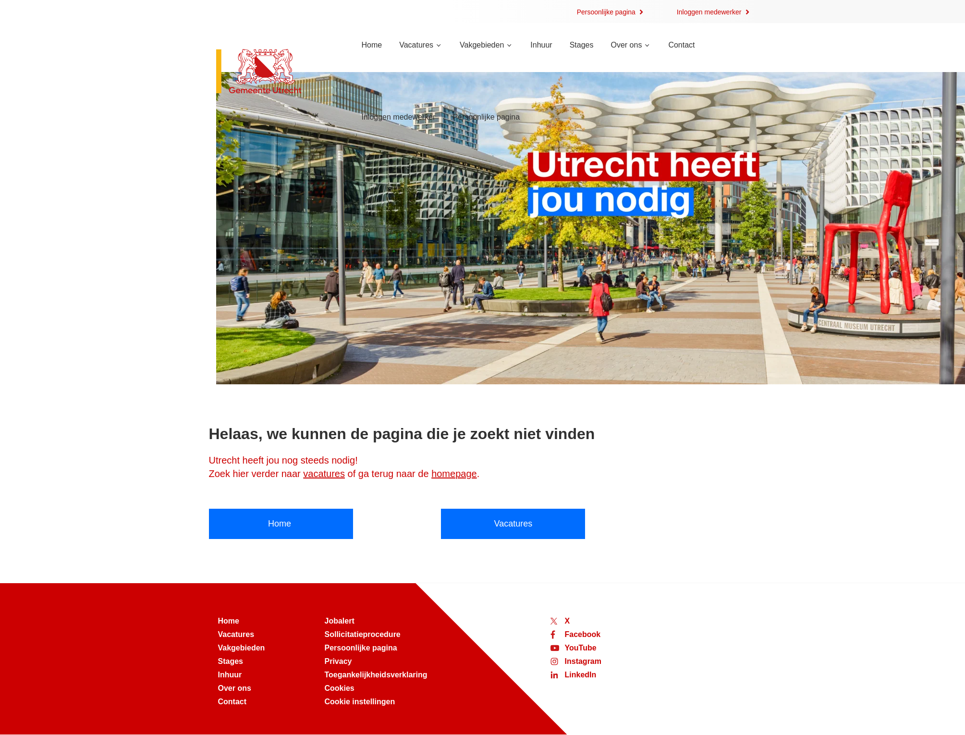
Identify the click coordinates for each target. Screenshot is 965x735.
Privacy (338, 661)
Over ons (626, 45)
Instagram (583, 661)
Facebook (583, 634)
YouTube (581, 648)
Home (372, 45)
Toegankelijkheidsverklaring (376, 675)
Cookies (339, 688)
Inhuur (541, 45)
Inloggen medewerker (709, 12)
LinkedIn (581, 675)
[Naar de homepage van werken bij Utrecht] (277, 72)
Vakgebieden (482, 45)
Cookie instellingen (360, 702)
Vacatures (416, 45)
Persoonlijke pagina (606, 12)
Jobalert (339, 621)
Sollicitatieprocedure (363, 634)
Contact (681, 45)
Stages (582, 45)
